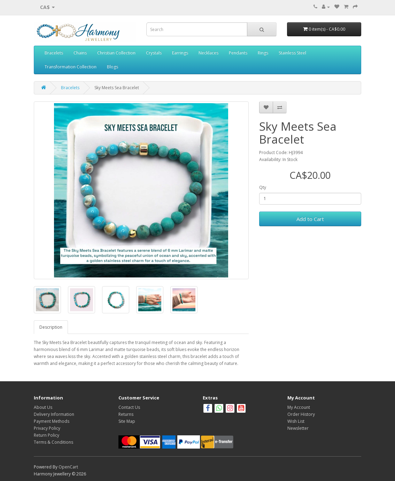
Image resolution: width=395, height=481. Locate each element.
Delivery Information (54, 414)
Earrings (180, 53)
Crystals (154, 53)
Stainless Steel (292, 53)
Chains (80, 53)
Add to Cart (310, 218)
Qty (262, 187)
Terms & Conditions (53, 442)
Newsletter (298, 428)
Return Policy (46, 435)
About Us (43, 407)
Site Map (126, 421)
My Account (298, 407)
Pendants (238, 53)
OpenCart (68, 467)
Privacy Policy (47, 428)
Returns (125, 414)
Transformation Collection (70, 67)
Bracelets (54, 53)
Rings (263, 53)
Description (50, 327)
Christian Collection (116, 53)
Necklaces (208, 53)
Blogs (112, 67)
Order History (301, 414)
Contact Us (129, 407)
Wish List (295, 421)
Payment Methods (51, 421)
